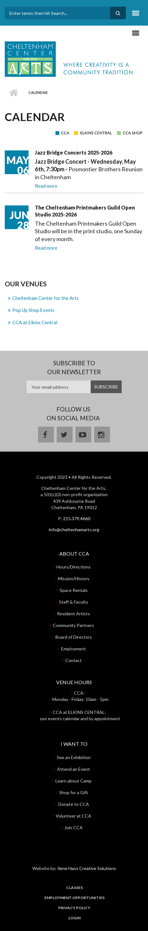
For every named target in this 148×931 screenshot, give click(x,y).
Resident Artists (73, 613)
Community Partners (73, 625)
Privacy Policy (74, 908)
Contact (73, 660)
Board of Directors (73, 637)
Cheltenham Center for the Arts (45, 298)
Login (74, 918)
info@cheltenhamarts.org (74, 529)
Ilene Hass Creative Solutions (86, 868)
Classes (74, 888)
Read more (46, 186)
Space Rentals (74, 590)
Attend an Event (73, 769)
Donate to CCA (73, 804)
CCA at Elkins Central (34, 322)
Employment (73, 648)
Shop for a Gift (73, 792)
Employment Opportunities (74, 898)
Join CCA (73, 827)
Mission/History (73, 578)
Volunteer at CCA (73, 815)
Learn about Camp (73, 780)
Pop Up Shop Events (33, 310)
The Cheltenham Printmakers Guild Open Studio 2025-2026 (85, 210)
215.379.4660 (76, 518)
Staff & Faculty (73, 602)
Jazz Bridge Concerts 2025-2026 (73, 152)
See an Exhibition (74, 757)
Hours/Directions (73, 566)
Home (13, 92)
